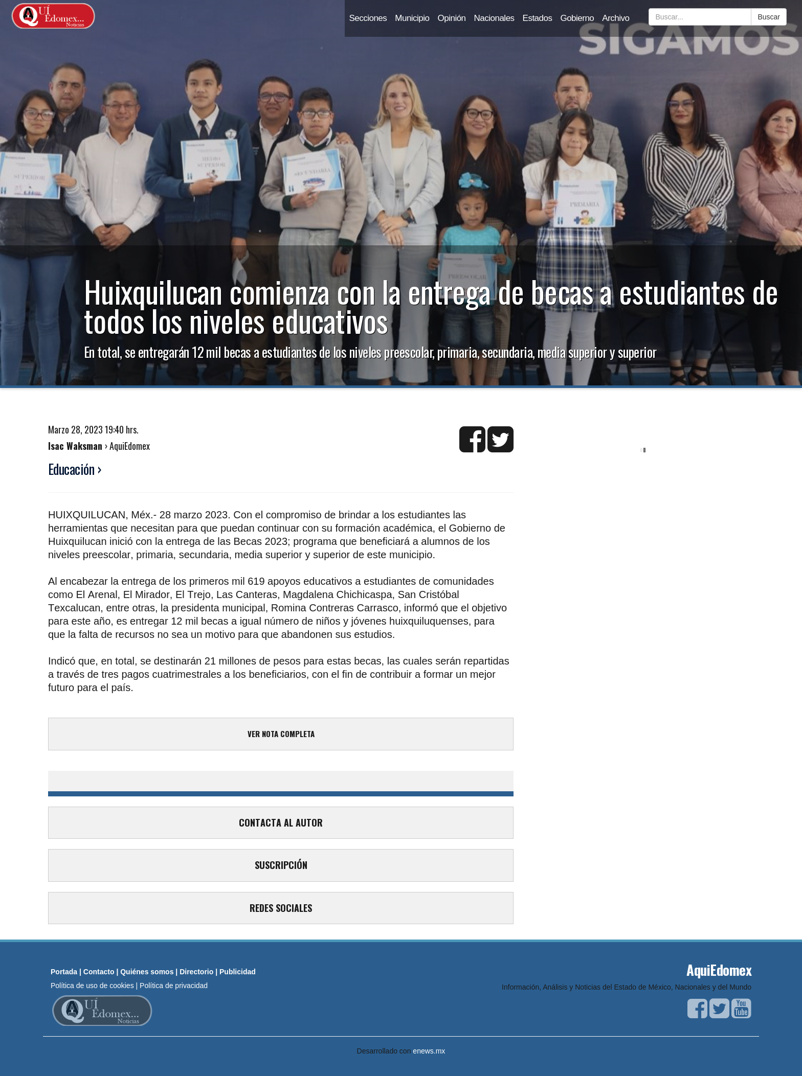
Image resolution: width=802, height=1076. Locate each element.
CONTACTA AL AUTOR (281, 822)
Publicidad (237, 972)
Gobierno (577, 18)
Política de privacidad (174, 985)
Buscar (769, 17)
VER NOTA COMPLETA (281, 733)
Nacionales (494, 18)
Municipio (412, 18)
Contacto (99, 972)
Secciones (368, 18)
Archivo (615, 18)
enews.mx (429, 1051)
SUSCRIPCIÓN (281, 865)
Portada (64, 972)
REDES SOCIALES (281, 907)
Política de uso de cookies (92, 985)
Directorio (196, 972)
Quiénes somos (146, 972)
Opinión (452, 18)
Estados (537, 18)
